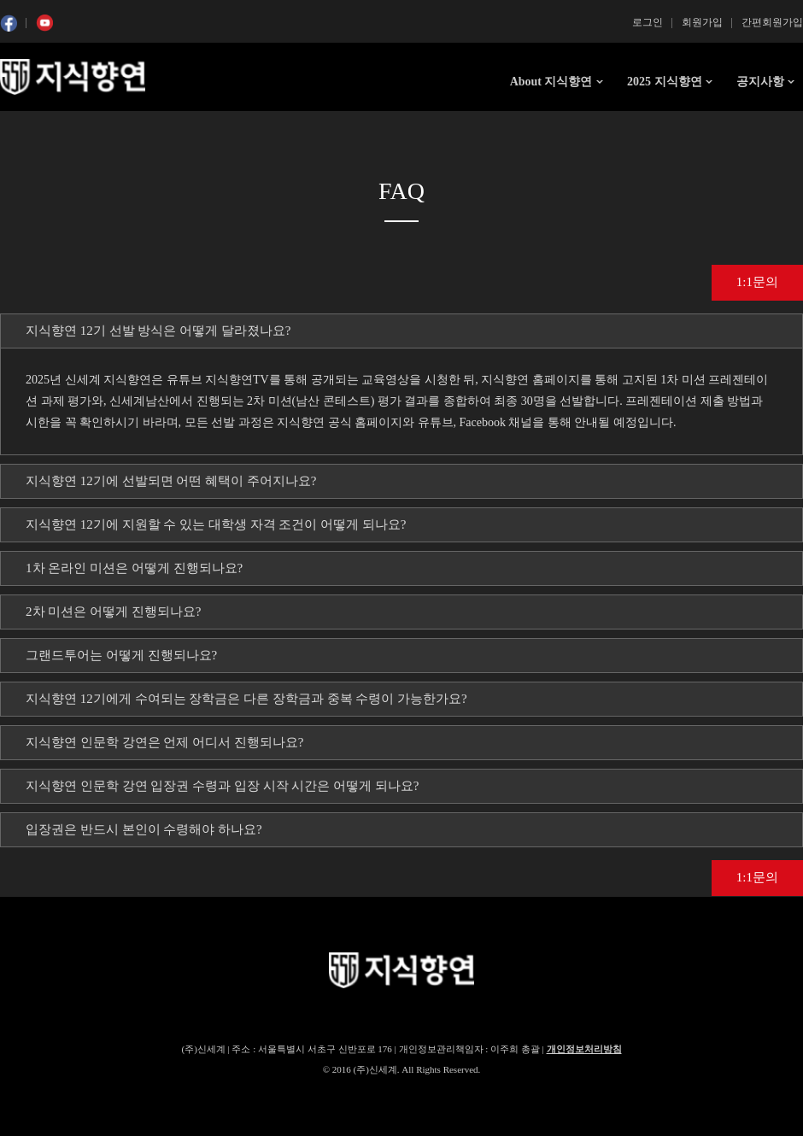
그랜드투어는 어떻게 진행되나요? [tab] (121, 655)
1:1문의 (757, 282)
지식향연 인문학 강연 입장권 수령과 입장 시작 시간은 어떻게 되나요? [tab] (222, 786)
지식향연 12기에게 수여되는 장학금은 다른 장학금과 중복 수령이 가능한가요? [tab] (246, 699)
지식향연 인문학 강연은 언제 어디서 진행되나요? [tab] (164, 742)
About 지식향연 (551, 81)
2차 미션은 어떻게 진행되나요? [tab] (113, 611)
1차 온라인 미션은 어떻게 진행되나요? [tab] (134, 568)
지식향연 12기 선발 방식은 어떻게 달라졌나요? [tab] (158, 330)
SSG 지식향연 (72, 77)
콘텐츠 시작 (31, 128)
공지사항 (760, 81)
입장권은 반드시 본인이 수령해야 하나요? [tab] (144, 829)
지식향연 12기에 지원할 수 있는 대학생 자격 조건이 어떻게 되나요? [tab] (216, 524)
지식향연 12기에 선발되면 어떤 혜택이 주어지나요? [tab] (171, 481)
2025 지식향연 (664, 81)
